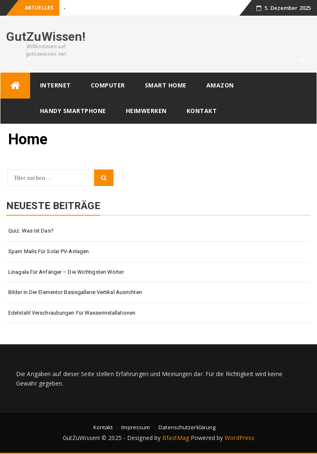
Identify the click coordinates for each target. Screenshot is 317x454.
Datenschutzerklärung (186, 427)
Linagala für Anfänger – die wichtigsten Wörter (66, 272)
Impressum (135, 427)
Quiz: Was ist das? (31, 231)
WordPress (239, 438)
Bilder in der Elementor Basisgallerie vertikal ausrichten (75, 292)
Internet (55, 85)
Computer (108, 85)
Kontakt (202, 111)
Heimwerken (146, 111)
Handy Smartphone (73, 111)
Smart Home (166, 85)
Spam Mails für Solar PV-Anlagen (48, 251)
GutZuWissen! (45, 36)
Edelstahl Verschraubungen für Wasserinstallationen (71, 313)
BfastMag (175, 438)
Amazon (220, 85)
